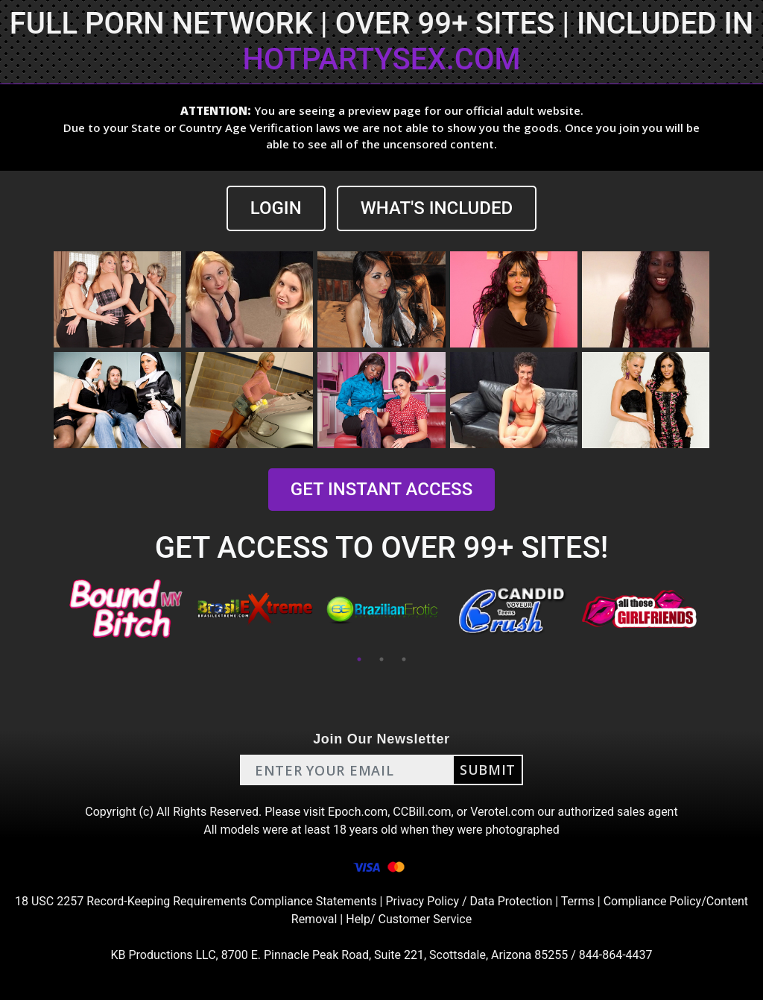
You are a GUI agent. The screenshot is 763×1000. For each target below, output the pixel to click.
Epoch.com (357, 812)
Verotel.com (502, 812)
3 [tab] (403, 659)
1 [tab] (359, 659)
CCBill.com (422, 812)
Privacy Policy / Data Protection (468, 901)
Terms (578, 901)
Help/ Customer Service (409, 919)
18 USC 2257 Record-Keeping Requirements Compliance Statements (196, 901)
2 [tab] (381, 659)
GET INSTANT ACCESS (381, 489)
